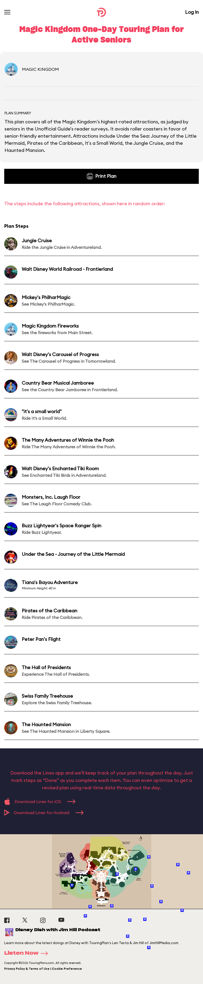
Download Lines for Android (44, 812)
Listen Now (27, 953)
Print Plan (101, 176)
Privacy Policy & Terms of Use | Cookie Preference (43, 969)
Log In (192, 12)
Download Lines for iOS (39, 801)
